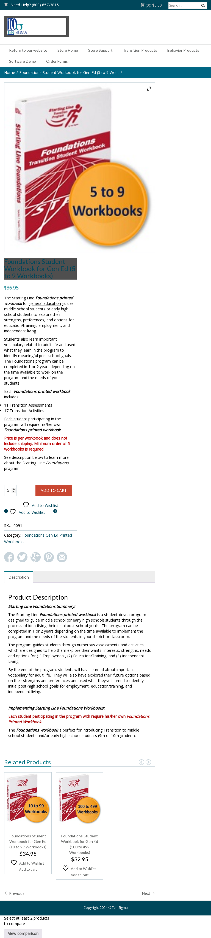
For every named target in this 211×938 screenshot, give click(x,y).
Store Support (100, 50)
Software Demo (22, 61)
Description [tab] (19, 577)
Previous (14, 893)
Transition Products (140, 50)
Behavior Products (183, 50)
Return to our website (28, 50)
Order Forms (57, 61)
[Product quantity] (10, 490)
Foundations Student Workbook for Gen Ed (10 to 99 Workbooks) (27, 841)
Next (148, 893)
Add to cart (54, 490)
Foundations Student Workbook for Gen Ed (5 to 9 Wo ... (69, 72)
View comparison (23, 933)
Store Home (67, 50)
